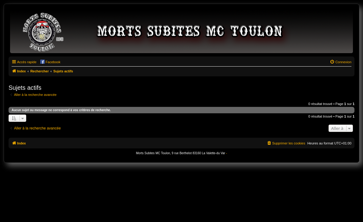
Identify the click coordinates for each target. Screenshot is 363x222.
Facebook (53, 62)
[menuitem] (340, 62)
